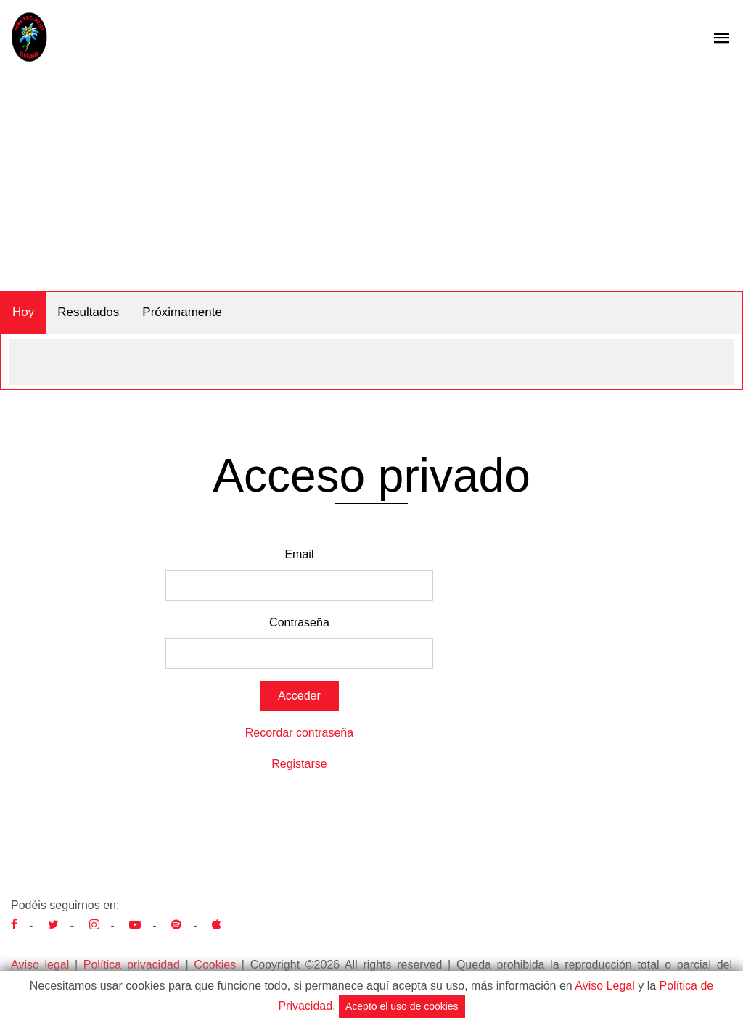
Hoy (23, 312)
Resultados (88, 312)
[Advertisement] (371, 182)
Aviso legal (40, 964)
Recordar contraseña (299, 732)
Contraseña (299, 622)
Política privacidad (131, 964)
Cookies (215, 964)
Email (298, 554)
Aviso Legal (604, 985)
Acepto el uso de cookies (402, 1006)
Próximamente (182, 312)
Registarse (299, 764)
